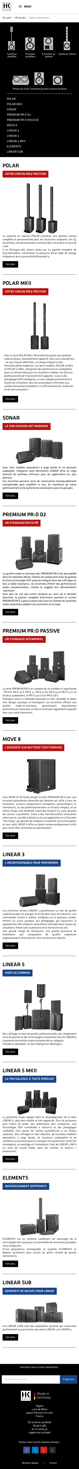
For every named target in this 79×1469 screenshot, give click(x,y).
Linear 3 (13, 130)
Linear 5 (13, 135)
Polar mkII (14, 104)
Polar (11, 98)
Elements (14, 146)
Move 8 (12, 125)
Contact (53, 1463)
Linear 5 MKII (16, 141)
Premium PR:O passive (23, 120)
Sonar (11, 109)
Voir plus (10, 264)
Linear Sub (15, 151)
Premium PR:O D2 (19, 114)
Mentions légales (30, 1463)
